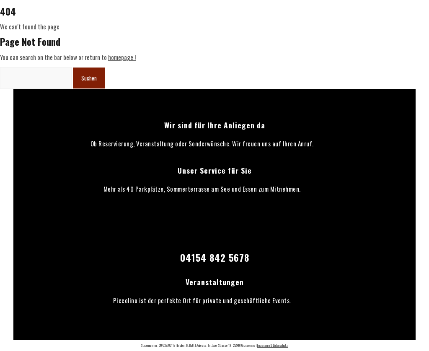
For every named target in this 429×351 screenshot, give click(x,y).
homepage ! (122, 57)
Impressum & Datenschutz (272, 345)
